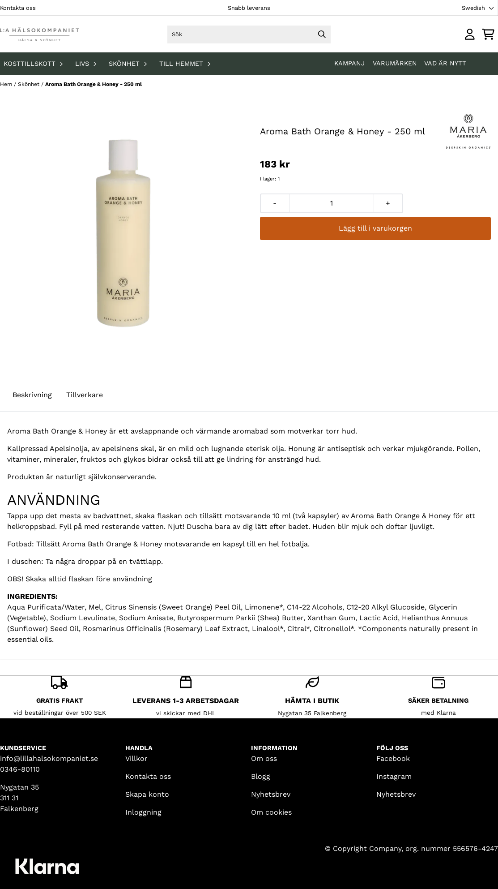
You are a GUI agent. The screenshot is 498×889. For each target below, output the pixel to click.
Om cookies (271, 812)
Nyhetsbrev (270, 794)
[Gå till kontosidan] (469, 34)
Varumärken (395, 63)
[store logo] (39, 34)
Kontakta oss (18, 7)
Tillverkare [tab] (84, 395)
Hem (7, 84)
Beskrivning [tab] (32, 395)
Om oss (264, 758)
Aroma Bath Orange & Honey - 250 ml (93, 84)
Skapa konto (147, 794)
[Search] (322, 34)
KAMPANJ (350, 63)
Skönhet (29, 84)
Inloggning (143, 812)
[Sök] (249, 34)
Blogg (260, 776)
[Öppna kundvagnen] (488, 34)
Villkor (136, 758)
